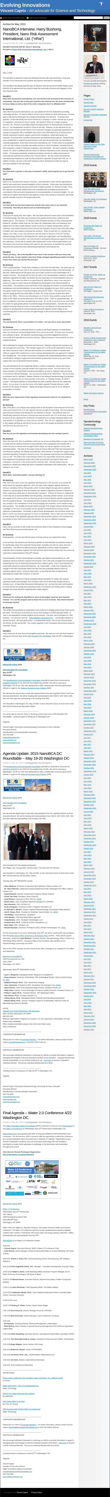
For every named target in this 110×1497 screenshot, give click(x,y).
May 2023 (87, 537)
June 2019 (88, 661)
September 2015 (90, 808)
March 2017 (88, 751)
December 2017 (90, 721)
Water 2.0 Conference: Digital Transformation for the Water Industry (95, 352)
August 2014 (88, 848)
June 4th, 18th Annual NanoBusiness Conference (94, 190)
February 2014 (89, 868)
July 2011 (87, 959)
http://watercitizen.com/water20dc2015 (18, 1155)
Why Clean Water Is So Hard (14, 1401)
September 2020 (90, 624)
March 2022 (88, 583)
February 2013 (89, 902)
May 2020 (87, 634)
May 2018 (87, 704)
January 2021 (89, 610)
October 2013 (89, 882)
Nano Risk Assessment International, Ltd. (30, 49)
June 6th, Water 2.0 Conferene (95, 199)
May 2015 (87, 822)
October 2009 (89, 1030)
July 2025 (87, 473)
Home (86, 399)
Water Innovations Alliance (94, 393)
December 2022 (90, 553)
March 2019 (88, 671)
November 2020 (90, 617)
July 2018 (87, 697)
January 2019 (89, 677)
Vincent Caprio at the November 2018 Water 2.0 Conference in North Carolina (95, 157)
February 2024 (89, 510)
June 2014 (88, 855)
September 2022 (90, 563)
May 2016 (87, 785)
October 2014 (89, 842)
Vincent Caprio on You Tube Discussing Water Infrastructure (94, 146)
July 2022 (87, 570)
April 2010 (87, 1009)
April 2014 (87, 862)
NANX (58, 985)
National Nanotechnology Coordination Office (93, 435)
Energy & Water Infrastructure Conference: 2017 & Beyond (95, 339)
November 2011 (90, 946)
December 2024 (90, 493)
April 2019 (87, 667)
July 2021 (87, 594)
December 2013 (90, 875)
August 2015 (88, 812)
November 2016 (90, 765)
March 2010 (88, 1013)
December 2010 (90, 983)
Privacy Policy (89, 99)
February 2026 (89, 463)
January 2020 (89, 647)
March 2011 (88, 972)
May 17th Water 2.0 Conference (91, 247)
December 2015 (90, 798)
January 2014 (89, 872)
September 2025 (90, 469)
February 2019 (89, 674)
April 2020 (87, 637)
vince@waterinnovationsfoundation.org (23, 1427)
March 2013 (88, 899)
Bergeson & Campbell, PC (93, 439)
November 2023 (90, 520)
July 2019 (87, 657)
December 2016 (90, 761)
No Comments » (45, 43)
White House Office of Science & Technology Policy (29, 936)
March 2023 (88, 543)
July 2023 (87, 530)
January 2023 (89, 550)
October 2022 (89, 560)
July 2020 (87, 627)
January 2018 (89, 718)
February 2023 (89, 547)
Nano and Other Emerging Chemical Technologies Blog (94, 443)
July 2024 (87, 500)
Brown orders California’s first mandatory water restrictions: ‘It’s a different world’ (33, 1378)
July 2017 (87, 738)
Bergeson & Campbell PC (12, 956)
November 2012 (90, 912)
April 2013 (87, 895)
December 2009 (90, 1023)
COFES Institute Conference (94, 256)
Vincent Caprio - (49, 7)
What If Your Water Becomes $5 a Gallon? (19, 1394)
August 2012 (88, 919)
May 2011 (87, 966)
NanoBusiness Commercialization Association (23, 680)
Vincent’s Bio (88, 102)
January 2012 (89, 939)
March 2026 (88, 459)
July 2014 (87, 852)
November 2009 (90, 1026)
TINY (8, 980)
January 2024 (89, 513)
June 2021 (88, 597)
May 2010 (87, 1006)
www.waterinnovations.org (13, 1477)
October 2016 (89, 768)
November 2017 (90, 724)
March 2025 (88, 486)
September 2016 (90, 771)
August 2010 (88, 996)
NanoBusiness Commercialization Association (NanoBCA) (95, 411)
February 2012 (89, 936)
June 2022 (88, 573)
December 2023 (90, 516)
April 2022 (87, 580)
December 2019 (90, 651)
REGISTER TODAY (10, 665)
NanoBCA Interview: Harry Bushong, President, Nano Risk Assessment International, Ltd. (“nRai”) (32, 34)
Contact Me (88, 120)
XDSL (63, 928)
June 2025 (88, 476)
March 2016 (88, 791)
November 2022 (90, 557)
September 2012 (90, 915)
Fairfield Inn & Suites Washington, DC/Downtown (21, 1011)
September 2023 (90, 523)
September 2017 (90, 731)
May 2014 (87, 859)
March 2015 (88, 828)
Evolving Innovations (91, 83)
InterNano (87, 448)
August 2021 (88, 590)
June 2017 (88, 741)
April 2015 (87, 825)
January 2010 (89, 1019)
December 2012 (90, 909)
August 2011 (88, 956)
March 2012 (88, 932)
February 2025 (89, 490)
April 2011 (87, 969)
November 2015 (90, 801)
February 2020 (89, 644)
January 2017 (89, 758)
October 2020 (89, 620)
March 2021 (88, 607)
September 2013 (90, 885)
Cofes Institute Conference (94, 309)
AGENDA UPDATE (10, 683)
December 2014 (90, 835)
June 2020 (88, 630)
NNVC (55, 912)
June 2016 (88, 781)
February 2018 (89, 714)
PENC (39, 899)
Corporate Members (28, 1040)
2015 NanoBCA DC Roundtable (39, 636)
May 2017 (87, 744)
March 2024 (88, 506)
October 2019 (89, 654)
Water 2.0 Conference (14, 1129)
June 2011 (88, 962)
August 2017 (88, 734)
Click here (47, 1060)
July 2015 (87, 815)
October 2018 (89, 687)
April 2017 (87, 748)
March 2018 (88, 711)
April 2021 (87, 604)
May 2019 (87, 664)
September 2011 (90, 952)
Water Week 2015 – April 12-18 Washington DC (21, 1386)
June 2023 (88, 533)
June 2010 (88, 1003)
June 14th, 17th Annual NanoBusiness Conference (94, 237)
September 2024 (90, 496)
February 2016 (89, 795)
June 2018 (88, 701)
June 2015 (88, 818)
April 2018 (87, 708)
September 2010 (90, 993)
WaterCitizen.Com (10, 1134)
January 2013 (89, 905)
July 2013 (87, 889)
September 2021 (90, 587)
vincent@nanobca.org (11, 737)
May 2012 (87, 926)
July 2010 (87, 999)
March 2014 (88, 865)
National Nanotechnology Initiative (34, 688)
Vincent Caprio (22, 1492)
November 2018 (90, 684)
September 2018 (90, 691)
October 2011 (89, 949)
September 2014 (90, 845)
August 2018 (88, 694)
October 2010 (89, 989)
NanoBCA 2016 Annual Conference (92, 329)
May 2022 (87, 577)
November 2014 (90, 838)
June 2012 (88, 922)
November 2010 (90, 986)
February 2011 (89, 976)
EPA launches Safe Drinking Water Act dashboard (21, 1409)
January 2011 (89, 979)
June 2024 (88, 503)
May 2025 (87, 480)
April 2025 (87, 483)
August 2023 (88, 527)
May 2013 (87, 892)
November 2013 (90, 879)
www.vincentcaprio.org (11, 743)
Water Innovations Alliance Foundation (20, 1126)
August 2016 (88, 775)
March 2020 (88, 641)
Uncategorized (31, 43)
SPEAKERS (7, 1241)
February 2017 (89, 755)
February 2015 (89, 832)
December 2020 (90, 614)
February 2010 (89, 1016)
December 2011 (90, 942)
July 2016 (87, 778)
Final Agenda (67, 1126)
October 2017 (89, 728)
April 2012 (87, 929)
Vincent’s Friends (90, 106)
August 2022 (88, 567)
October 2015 (89, 805)
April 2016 (87, 788)
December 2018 (90, 681)
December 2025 (90, 466)
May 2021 (87, 600)
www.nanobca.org (9, 740)
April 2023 (87, 540)
